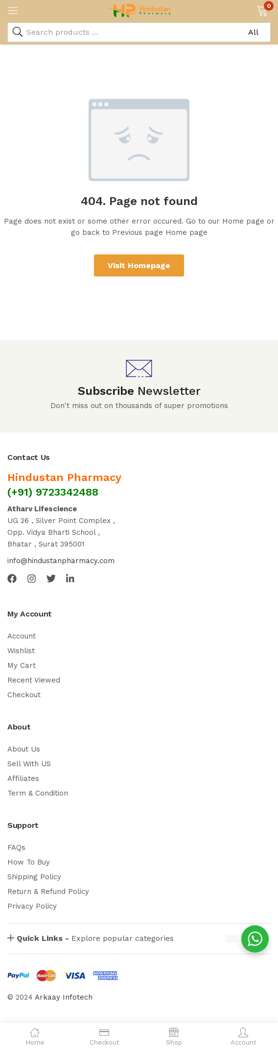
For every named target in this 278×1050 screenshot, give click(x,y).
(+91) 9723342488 (52, 492)
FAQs (16, 847)
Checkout (24, 694)
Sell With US (29, 763)
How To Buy (28, 862)
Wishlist (21, 650)
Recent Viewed (33, 680)
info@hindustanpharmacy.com (61, 560)
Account (21, 636)
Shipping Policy (34, 876)
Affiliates (23, 778)
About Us (23, 749)
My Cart (21, 665)
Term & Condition (37, 793)
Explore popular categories (95, 938)
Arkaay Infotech (64, 997)
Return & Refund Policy (48, 891)
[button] (262, 9)
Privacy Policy (32, 906)
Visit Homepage (139, 265)
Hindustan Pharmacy (64, 477)
